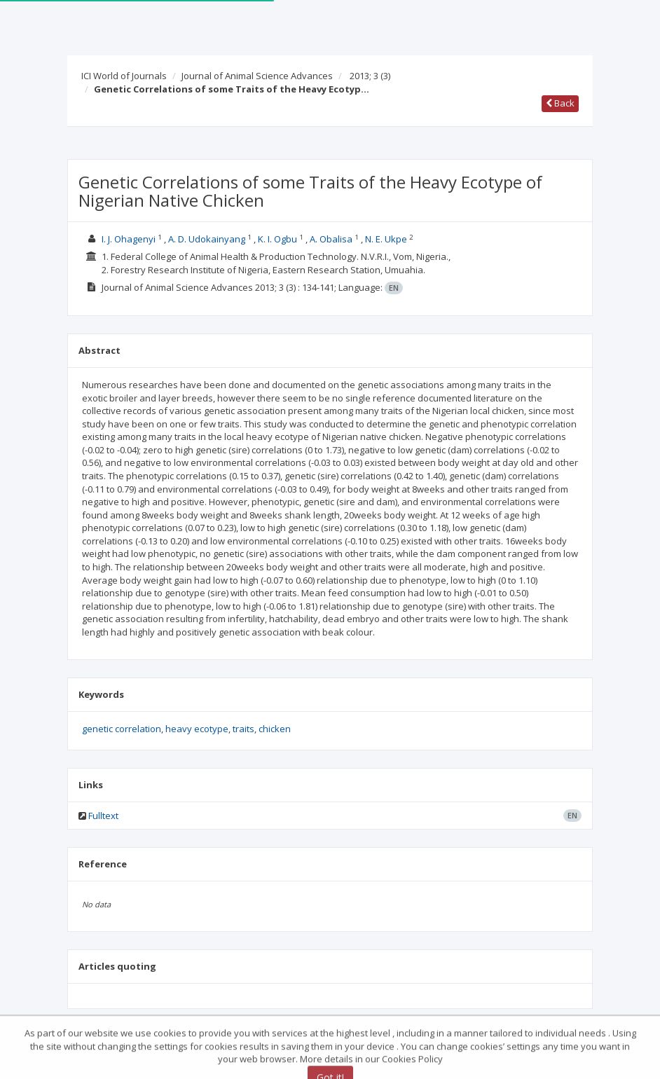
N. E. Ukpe (387, 239)
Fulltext (103, 815)
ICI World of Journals (124, 75)
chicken (275, 728)
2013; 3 (370, 75)
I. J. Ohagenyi (130, 239)
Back (560, 103)
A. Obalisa (332, 239)
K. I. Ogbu (278, 239)
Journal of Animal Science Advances (257, 75)
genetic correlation (121, 728)
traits (243, 728)
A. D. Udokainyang (207, 239)
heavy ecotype (196, 728)
